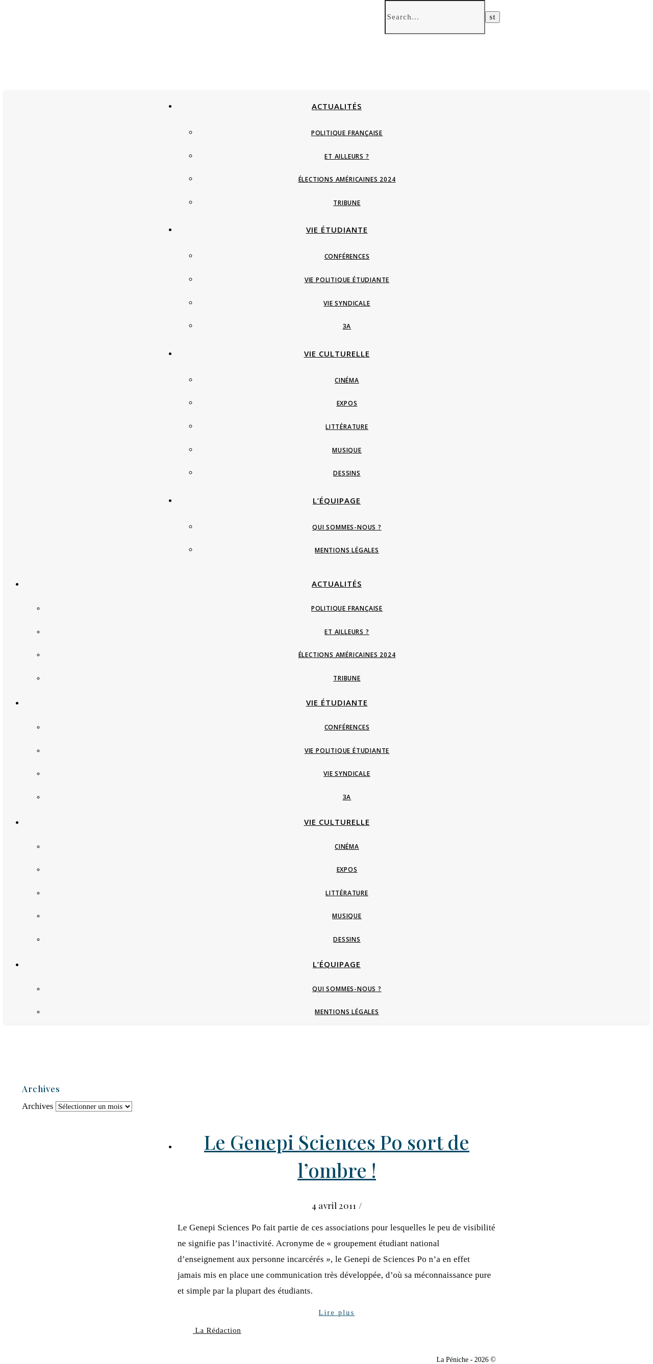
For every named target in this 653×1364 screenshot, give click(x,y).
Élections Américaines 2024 (347, 179)
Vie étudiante (337, 229)
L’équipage (337, 500)
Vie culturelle (337, 353)
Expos (347, 403)
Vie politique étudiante (347, 279)
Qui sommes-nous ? (347, 527)
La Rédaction (218, 1330)
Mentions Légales (347, 550)
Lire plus (337, 1313)
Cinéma (347, 380)
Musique (347, 450)
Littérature (346, 426)
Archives (37, 1106)
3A (347, 326)
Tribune (347, 202)
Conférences (347, 256)
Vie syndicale (346, 303)
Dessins (347, 473)
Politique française (347, 133)
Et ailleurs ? (346, 156)
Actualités (337, 106)
